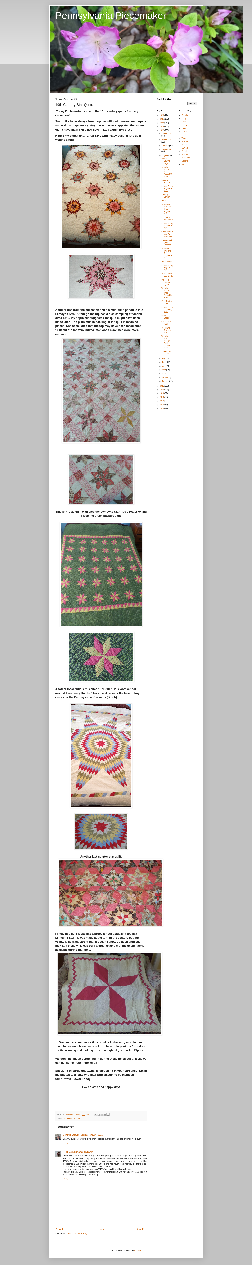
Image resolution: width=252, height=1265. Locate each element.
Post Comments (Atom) (77, 1233)
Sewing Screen (165, 195)
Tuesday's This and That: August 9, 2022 (166, 293)
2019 (162, 393)
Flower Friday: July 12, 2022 (167, 267)
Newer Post (61, 1229)
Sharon (185, 154)
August (165, 155)
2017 (162, 401)
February (166, 377)
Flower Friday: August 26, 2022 (167, 188)
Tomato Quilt (166, 262)
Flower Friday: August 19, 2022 (167, 225)
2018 (162, 397)
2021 (162, 386)
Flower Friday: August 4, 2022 (167, 309)
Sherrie (185, 141)
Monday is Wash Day (167, 218)
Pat (183, 164)
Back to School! (165, 181)
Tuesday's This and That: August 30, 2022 (167, 172)
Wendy (185, 128)
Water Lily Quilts (165, 317)
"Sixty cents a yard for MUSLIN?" (167, 234)
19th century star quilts (71, 1118)
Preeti (184, 151)
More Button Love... (166, 302)
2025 (162, 119)
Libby (184, 118)
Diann (184, 131)
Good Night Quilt (166, 323)
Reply (65, 1143)
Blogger (137, 1251)
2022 (162, 130)
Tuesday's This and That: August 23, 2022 (167, 209)
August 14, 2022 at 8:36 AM (81, 1152)
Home (101, 1229)
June (164, 362)
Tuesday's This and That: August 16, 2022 (167, 253)
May (164, 366)
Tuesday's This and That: (166, 330)
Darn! (163, 201)
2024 (162, 123)
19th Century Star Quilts (167, 275)
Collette (185, 161)
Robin (65, 1152)
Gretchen (185, 115)
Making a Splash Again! (165, 282)
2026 (162, 115)
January (165, 381)
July (164, 358)
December (166, 133)
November (166, 139)
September (166, 149)
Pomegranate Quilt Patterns (167, 242)
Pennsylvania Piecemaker (110, 15)
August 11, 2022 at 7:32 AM (91, 1135)
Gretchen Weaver (71, 1135)
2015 (162, 408)
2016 (162, 405)
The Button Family (166, 352)
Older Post (141, 1229)
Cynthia (185, 148)
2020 (162, 389)
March (165, 373)
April (164, 370)
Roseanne (186, 158)
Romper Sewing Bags (165, 161)
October (165, 146)
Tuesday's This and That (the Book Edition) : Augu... (166, 342)
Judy (184, 122)
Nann (184, 135)
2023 (162, 126)
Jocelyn (185, 125)
